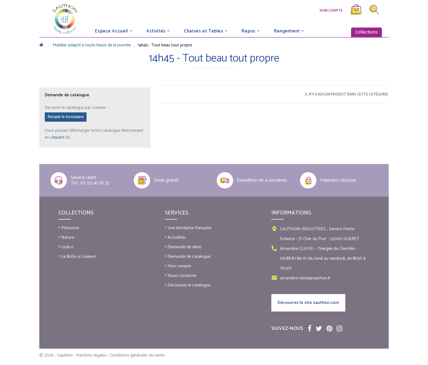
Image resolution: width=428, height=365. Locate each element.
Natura (67, 237)
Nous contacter (182, 275)
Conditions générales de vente (137, 355)
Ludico (67, 247)
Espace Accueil (111, 31)
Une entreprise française (189, 228)
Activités (156, 31)
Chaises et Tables (203, 31)
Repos (248, 31)
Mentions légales (91, 355)
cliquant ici (60, 137)
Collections (366, 32)
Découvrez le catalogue (189, 285)
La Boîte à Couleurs (78, 256)
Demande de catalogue (189, 256)
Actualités (177, 237)
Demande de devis (184, 247)
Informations (291, 212)
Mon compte (331, 11)
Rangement (287, 31)
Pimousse (70, 228)
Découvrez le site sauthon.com (308, 302)
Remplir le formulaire (65, 116)
